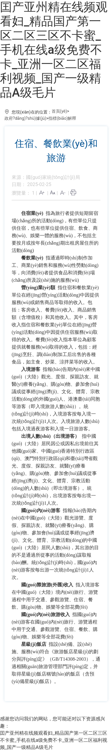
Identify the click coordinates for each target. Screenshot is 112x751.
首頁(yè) (59, 111)
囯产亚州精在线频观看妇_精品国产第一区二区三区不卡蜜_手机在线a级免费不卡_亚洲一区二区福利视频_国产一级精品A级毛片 (54, 50)
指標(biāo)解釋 (62, 118)
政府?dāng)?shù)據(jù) (25, 118)
